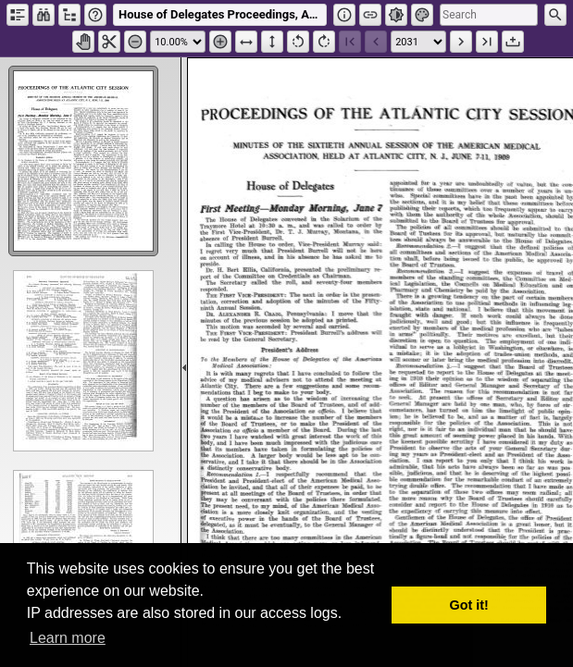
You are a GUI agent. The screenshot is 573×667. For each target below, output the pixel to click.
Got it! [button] (469, 605)
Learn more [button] (68, 638)
